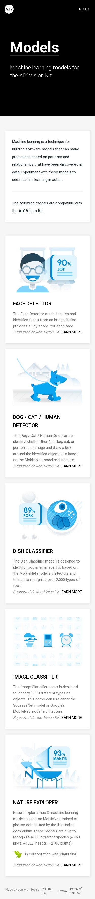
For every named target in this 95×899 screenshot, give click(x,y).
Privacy (62, 891)
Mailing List (47, 891)
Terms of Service (76, 891)
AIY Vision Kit (30, 210)
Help (84, 9)
